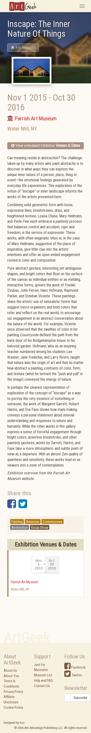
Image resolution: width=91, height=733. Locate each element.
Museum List (43, 675)
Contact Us (42, 686)
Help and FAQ (43, 680)
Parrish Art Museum (24, 582)
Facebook (75, 667)
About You (11, 676)
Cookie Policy (13, 707)
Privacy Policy (13, 691)
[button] (23, 48)
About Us (10, 670)
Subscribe (80, 698)
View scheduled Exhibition (45, 145)
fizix (22, 722)
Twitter (73, 675)
